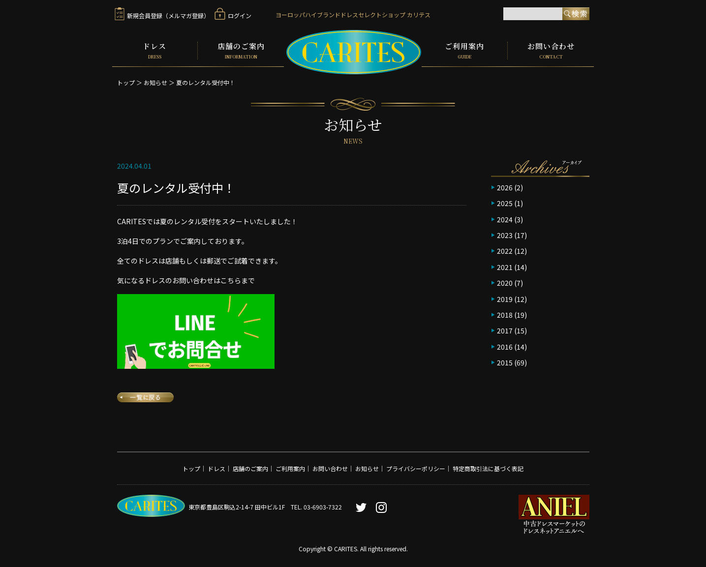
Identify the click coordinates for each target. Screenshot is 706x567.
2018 (505, 314)
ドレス (155, 50)
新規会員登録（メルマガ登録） (162, 15)
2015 (505, 361)
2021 (505, 266)
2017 (505, 329)
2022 (505, 250)
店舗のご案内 (241, 50)
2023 (505, 234)
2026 (505, 186)
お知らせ (155, 81)
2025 (505, 202)
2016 (505, 345)
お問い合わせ (551, 50)
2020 (505, 282)
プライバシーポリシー (415, 467)
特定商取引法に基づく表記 (488, 467)
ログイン (233, 15)
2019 (505, 297)
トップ (126, 81)
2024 (505, 218)
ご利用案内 (464, 50)
